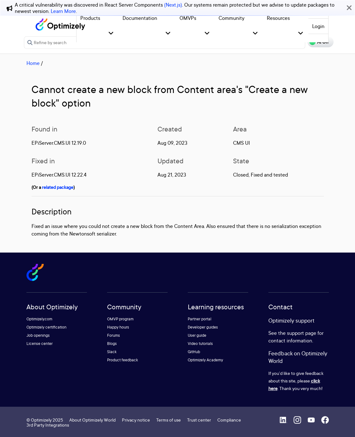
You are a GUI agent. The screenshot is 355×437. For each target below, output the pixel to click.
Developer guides (203, 327)
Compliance (229, 420)
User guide (197, 335)
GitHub (194, 351)
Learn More (63, 11)
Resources (278, 18)
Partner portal (199, 319)
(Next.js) (173, 4)
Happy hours (118, 327)
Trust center (199, 420)
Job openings (38, 335)
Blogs (112, 343)
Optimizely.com (39, 319)
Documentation (140, 18)
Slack (112, 351)
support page (301, 332)
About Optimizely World (92, 420)
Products (90, 18)
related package (57, 187)
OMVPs (188, 18)
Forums (113, 335)
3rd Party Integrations (47, 425)
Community (231, 18)
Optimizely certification (46, 327)
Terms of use (168, 420)
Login (318, 26)
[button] (111, 34)
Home (33, 63)
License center (39, 343)
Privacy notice (136, 420)
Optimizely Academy (205, 360)
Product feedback (122, 360)
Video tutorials (200, 343)
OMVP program (120, 319)
